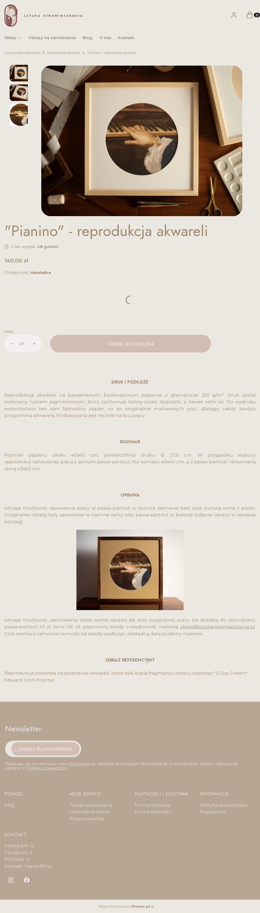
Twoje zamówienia (91, 805)
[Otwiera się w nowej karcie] (10, 880)
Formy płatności (153, 811)
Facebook (17, 852)
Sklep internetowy (124, 906)
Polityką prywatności (47, 768)
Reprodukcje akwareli (63, 53)
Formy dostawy (152, 805)
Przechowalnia (87, 818)
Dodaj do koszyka (130, 343)
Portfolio (15, 859)
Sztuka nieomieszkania (22, 53)
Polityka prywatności (223, 805)
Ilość (8, 331)
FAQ (9, 805)
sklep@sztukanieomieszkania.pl (217, 626)
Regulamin (79, 763)
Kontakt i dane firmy (28, 866)
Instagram (17, 845)
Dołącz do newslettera (45, 749)
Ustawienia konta (90, 811)
